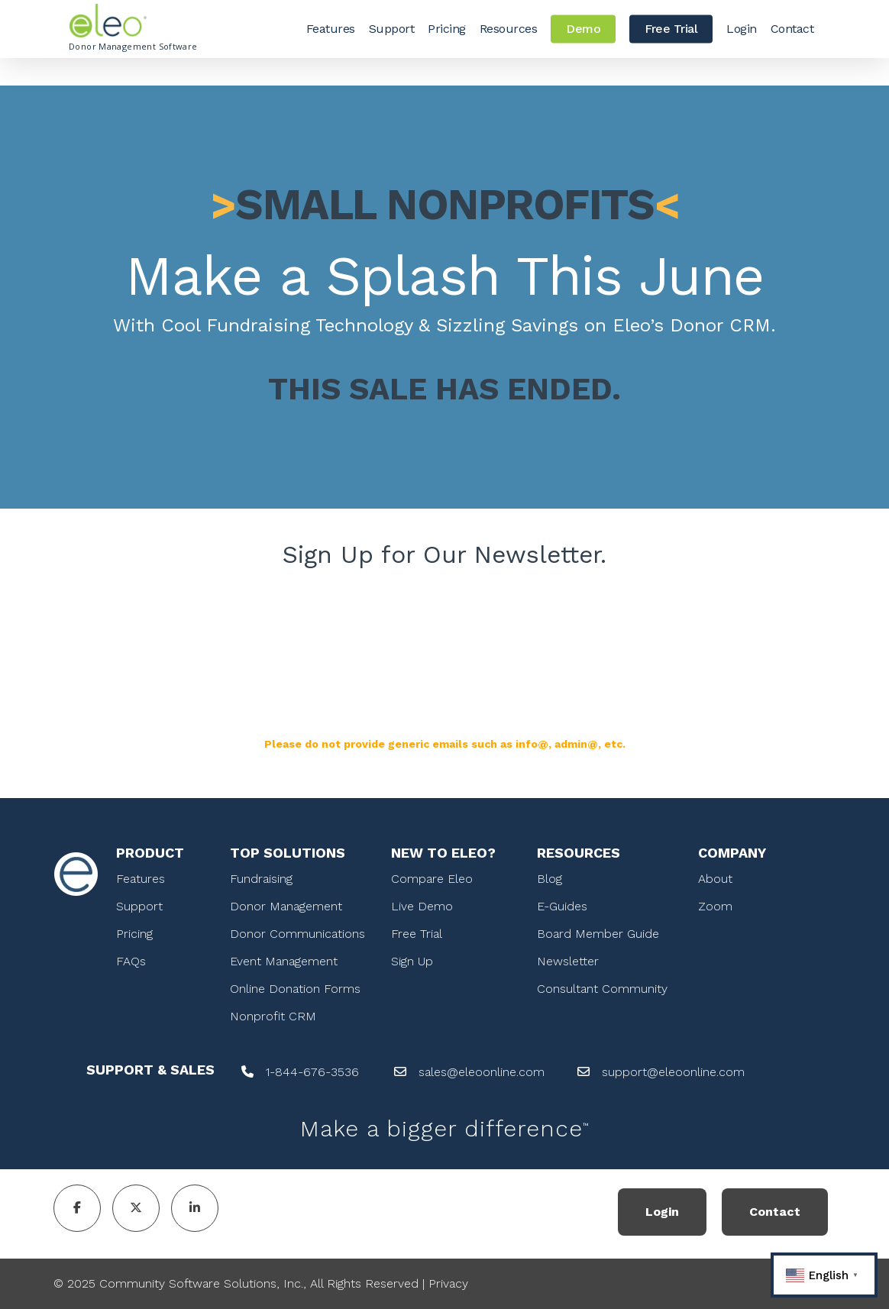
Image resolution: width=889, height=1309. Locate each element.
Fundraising (261, 878)
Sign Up (412, 961)
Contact (774, 1211)
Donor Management (286, 906)
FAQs (131, 961)
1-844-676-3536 (312, 1072)
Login (662, 1211)
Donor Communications (297, 933)
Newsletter (568, 961)
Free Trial (416, 933)
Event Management (284, 961)
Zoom (715, 906)
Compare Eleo (432, 878)
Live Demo (422, 906)
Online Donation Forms (295, 988)
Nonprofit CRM (273, 1016)
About (715, 878)
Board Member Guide (598, 933)
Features (140, 878)
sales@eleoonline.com (482, 1072)
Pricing (134, 933)
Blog (549, 878)
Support (139, 906)
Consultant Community (602, 988)
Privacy (448, 1283)
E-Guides (562, 906)
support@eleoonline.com (673, 1072)
